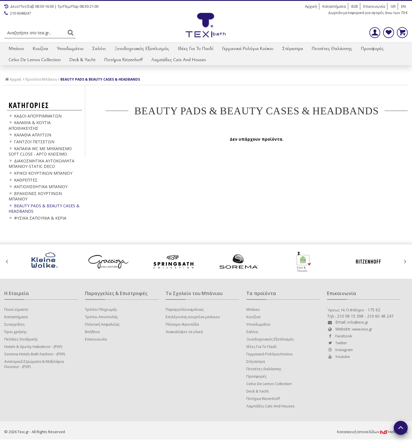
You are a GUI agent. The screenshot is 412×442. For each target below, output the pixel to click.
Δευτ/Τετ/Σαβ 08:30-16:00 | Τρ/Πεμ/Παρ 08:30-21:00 (51, 6)
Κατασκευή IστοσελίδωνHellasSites (372, 431)
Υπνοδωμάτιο (70, 48)
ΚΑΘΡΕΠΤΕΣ (23, 180)
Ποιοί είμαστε (16, 309)
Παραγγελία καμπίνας (185, 309)
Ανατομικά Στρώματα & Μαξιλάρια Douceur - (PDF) (34, 364)
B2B (354, 6)
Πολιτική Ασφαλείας (102, 324)
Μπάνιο (16, 48)
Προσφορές (372, 48)
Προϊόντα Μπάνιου (41, 79)
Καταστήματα (334, 6)
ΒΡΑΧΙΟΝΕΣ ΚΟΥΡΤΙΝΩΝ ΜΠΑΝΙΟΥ (35, 196)
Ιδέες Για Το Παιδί (195, 48)
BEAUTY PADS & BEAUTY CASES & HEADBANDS (100, 79)
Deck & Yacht (82, 59)
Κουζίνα (40, 48)
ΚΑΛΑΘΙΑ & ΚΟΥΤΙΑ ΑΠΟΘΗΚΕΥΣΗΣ (30, 125)
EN (403, 6)
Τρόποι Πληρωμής (101, 309)
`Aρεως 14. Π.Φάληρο (345, 309)
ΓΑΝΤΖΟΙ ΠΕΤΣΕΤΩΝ (31, 141)
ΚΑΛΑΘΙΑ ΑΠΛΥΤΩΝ (30, 135)
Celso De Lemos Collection (35, 59)
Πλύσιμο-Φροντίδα (182, 324)
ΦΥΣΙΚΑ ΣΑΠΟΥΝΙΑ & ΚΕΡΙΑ (37, 218)
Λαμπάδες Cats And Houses (178, 59)
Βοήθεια (92, 331)
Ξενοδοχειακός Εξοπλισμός (141, 48)
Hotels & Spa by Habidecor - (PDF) (33, 346)
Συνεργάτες (14, 324)
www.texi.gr (362, 329)
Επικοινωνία (374, 6)
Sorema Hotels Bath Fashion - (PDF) (34, 354)
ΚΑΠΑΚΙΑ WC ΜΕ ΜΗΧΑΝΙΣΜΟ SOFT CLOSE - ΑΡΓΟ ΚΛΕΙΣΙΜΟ (40, 151)
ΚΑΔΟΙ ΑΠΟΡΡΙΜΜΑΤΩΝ (35, 116)
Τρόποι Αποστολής (101, 316)
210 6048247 (17, 13)
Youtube (338, 356)
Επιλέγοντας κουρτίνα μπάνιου (193, 316)
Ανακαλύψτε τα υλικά (184, 331)
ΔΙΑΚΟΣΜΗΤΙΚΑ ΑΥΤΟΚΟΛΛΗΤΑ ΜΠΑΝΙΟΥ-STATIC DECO (41, 163)
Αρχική (311, 6)
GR (393, 6)
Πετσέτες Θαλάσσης (332, 48)
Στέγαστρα (292, 48)
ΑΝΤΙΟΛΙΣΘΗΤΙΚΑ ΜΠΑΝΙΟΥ (38, 186)
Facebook (339, 336)
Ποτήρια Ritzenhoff (123, 59)
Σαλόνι (99, 48)
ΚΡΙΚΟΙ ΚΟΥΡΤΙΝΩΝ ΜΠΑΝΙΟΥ (40, 173)
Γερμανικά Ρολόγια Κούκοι (248, 48)
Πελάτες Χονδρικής (21, 339)
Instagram (340, 349)
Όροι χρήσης (15, 331)
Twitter (337, 342)
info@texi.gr (357, 322)
